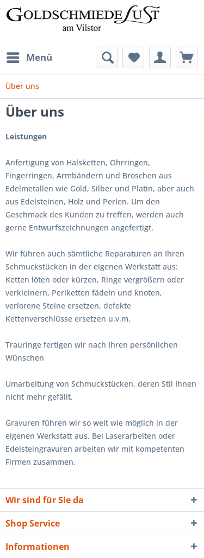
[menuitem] (29, 57)
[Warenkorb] (186, 57)
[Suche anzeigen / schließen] (107, 57)
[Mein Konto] (160, 57)
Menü (29, 56)
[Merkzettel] (133, 57)
